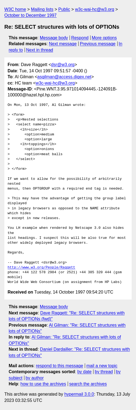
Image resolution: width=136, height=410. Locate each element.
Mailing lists (42, 9)
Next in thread (39, 50)
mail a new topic (102, 365)
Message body (54, 37)
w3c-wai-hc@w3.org (94, 9)
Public (64, 9)
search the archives (88, 384)
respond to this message (59, 365)
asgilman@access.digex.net (64, 76)
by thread (104, 371)
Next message (63, 43)
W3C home (15, 9)
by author (35, 378)
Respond (80, 37)
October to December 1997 (30, 15)
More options (104, 37)
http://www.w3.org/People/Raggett (41, 267)
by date (84, 371)
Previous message (98, 43)
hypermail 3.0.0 (79, 394)
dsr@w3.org (63, 64)
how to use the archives (43, 384)
